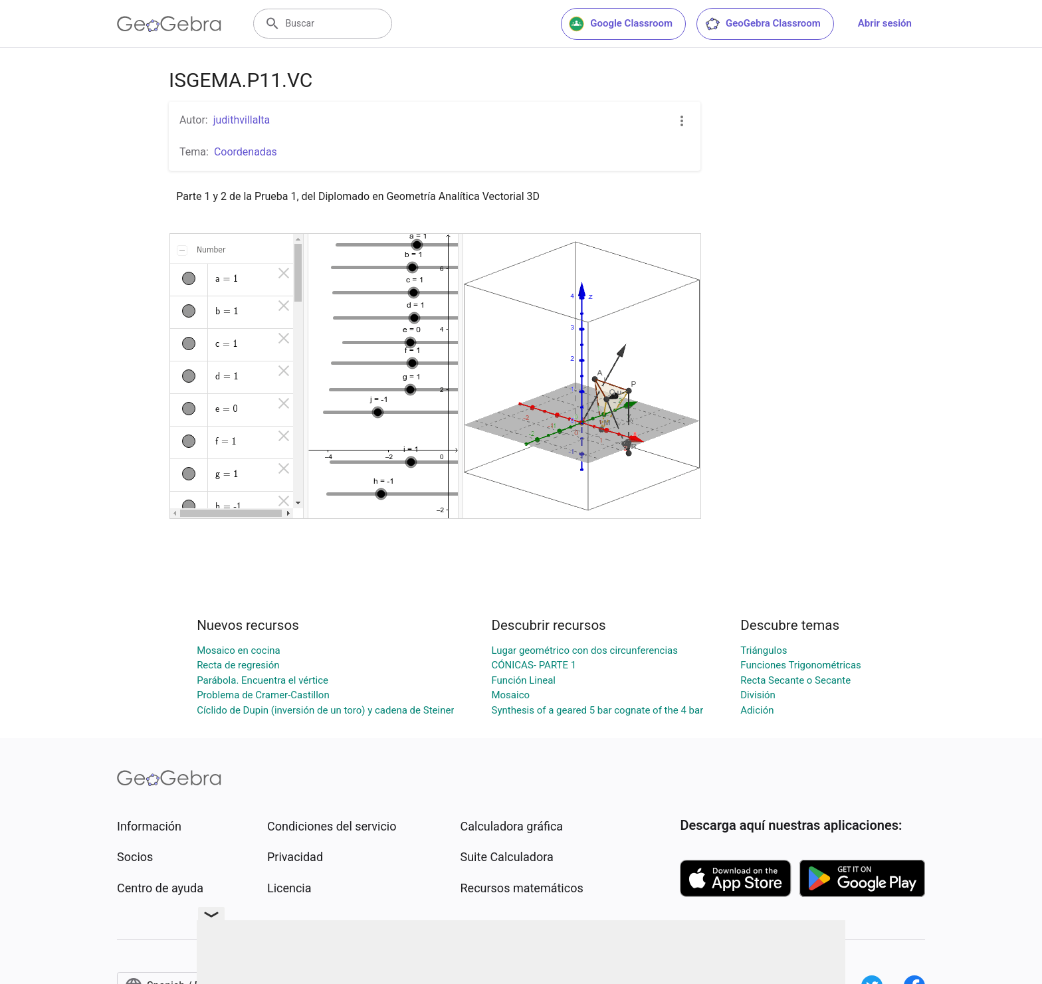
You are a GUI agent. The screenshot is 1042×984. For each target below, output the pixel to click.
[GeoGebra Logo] (169, 24)
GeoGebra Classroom (762, 24)
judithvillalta (241, 120)
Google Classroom (621, 24)
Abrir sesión (885, 23)
